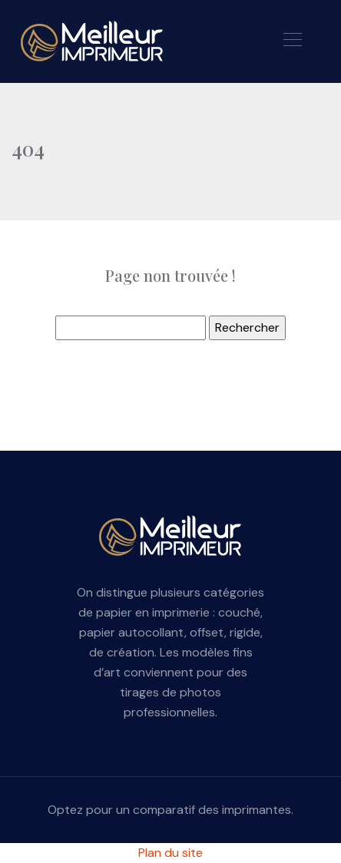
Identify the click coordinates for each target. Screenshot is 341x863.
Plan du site (170, 853)
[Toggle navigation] (291, 41)
